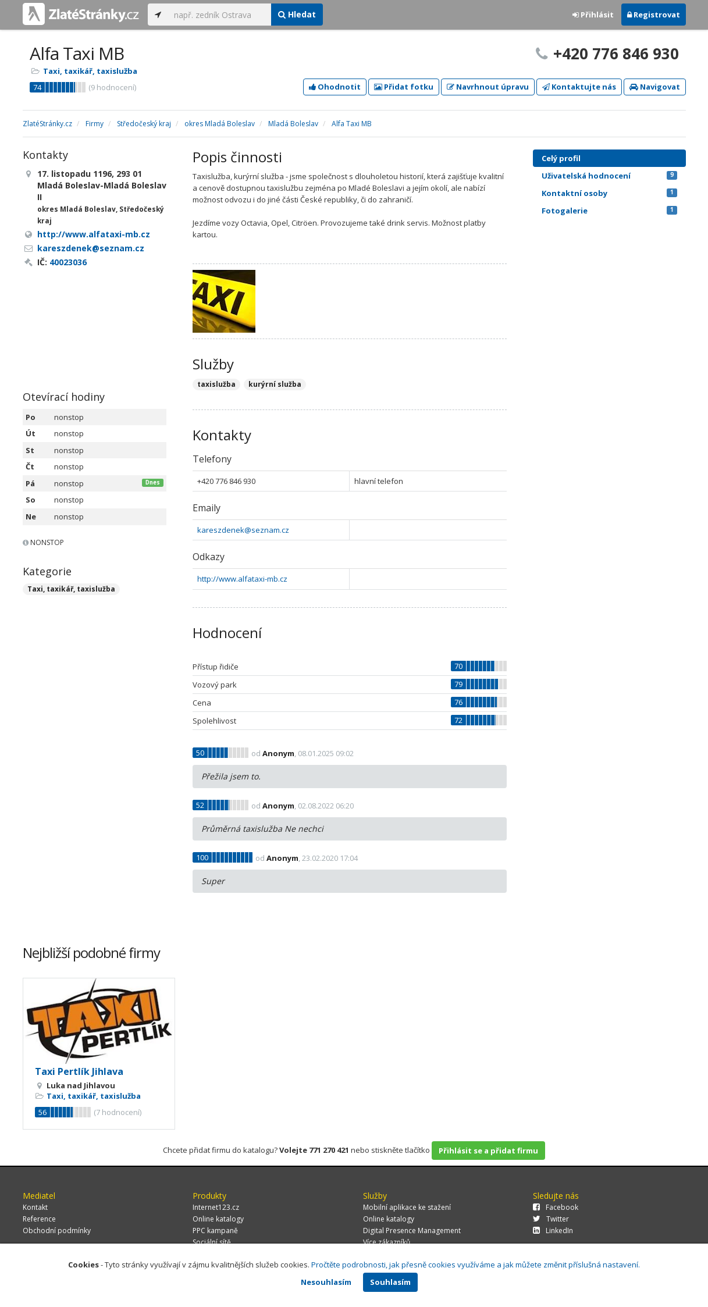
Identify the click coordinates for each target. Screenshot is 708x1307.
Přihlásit (593, 14)
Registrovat (653, 14)
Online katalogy (218, 1219)
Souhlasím (390, 1282)
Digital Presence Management (412, 1230)
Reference (39, 1219)
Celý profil (561, 158)
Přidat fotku (403, 86)
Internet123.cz (216, 1207)
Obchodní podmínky (57, 1230)
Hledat (297, 14)
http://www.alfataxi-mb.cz (242, 579)
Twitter (551, 1219)
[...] (220, 14)
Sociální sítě (212, 1242)
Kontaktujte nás (579, 86)
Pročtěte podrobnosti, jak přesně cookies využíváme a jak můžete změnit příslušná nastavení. (475, 1264)
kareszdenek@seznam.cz (243, 530)
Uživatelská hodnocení (609, 175)
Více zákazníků (386, 1242)
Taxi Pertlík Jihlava (79, 1071)
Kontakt (35, 1207)
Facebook (555, 1207)
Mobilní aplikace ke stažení (407, 1207)
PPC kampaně (215, 1230)
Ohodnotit (335, 86)
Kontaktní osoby (609, 193)
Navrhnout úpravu (488, 86)
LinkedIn (553, 1230)
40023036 (68, 262)
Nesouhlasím (326, 1282)
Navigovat (654, 86)
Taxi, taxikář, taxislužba (90, 71)
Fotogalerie (609, 210)
